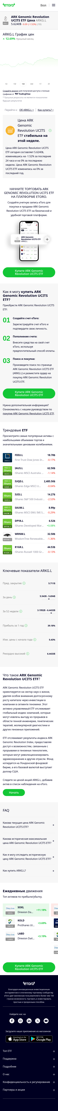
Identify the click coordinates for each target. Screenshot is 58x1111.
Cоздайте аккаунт (11, 91)
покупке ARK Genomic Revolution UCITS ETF (28, 413)
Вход (43, 5)
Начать (14, 792)
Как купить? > (46, 110)
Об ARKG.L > (26, 110)
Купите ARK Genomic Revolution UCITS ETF (29, 272)
